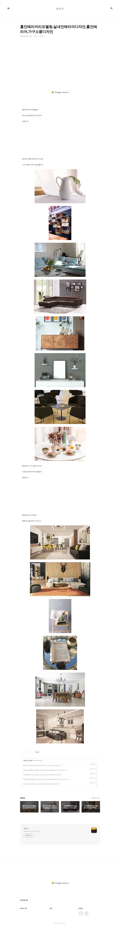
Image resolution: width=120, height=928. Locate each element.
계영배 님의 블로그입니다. (31, 831)
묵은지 (26, 828)
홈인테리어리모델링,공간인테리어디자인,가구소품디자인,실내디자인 (42, 765)
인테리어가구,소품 (27, 760)
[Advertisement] (60, 59)
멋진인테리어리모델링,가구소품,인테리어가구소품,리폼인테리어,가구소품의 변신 (45, 779)
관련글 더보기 (95, 798)
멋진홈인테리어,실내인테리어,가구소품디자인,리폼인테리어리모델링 (42, 774)
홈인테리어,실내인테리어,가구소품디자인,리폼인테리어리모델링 (40, 784)
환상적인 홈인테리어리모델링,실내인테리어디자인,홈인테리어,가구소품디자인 (44, 770)
